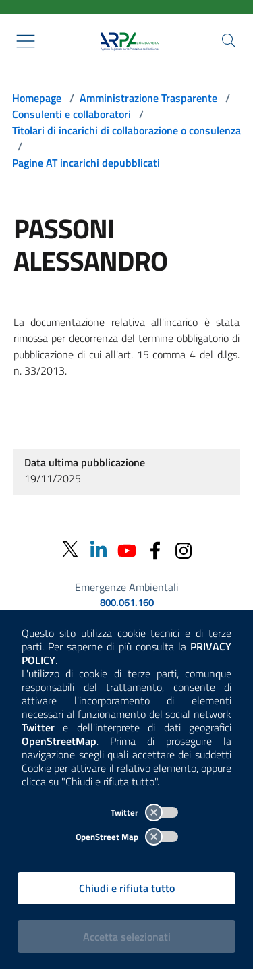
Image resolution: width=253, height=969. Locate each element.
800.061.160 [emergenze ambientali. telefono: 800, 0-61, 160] (127, 602)
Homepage (36, 98)
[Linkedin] (98, 549)
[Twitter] (70, 549)
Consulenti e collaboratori (71, 114)
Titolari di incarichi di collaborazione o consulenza (126, 130)
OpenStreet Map (127, 836)
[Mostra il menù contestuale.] (25, 41)
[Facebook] (155, 549)
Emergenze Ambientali (127, 587)
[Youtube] (127, 549)
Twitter (144, 812)
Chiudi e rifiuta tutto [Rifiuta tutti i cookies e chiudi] (127, 888)
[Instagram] (183, 549)
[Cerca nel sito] (229, 40)
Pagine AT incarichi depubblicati (86, 163)
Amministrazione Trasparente (148, 98)
